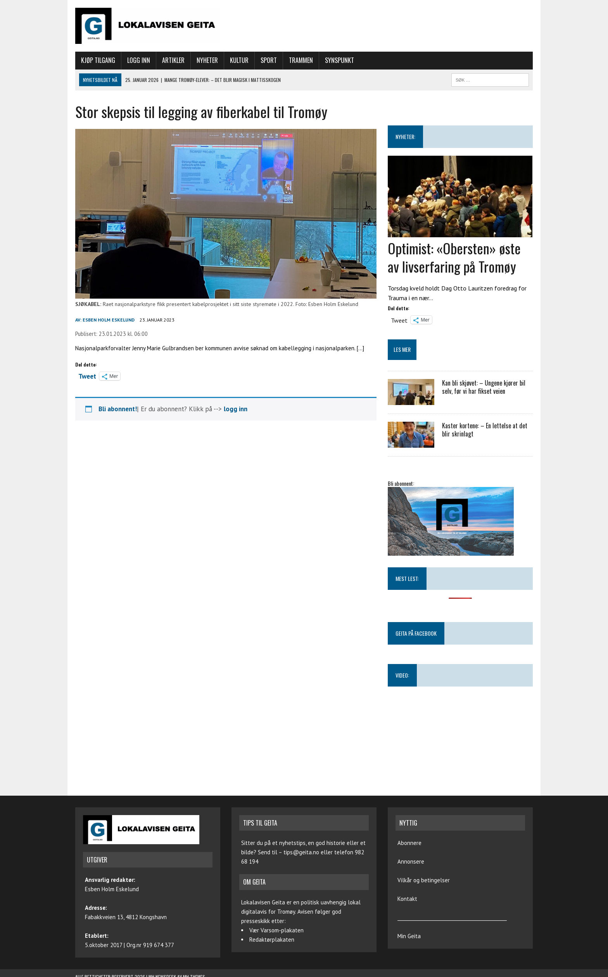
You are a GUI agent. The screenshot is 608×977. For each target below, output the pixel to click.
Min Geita (409, 936)
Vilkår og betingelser (423, 880)
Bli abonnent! (117, 409)
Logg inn (138, 60)
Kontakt (407, 898)
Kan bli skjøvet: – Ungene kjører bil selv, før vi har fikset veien (483, 387)
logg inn (235, 409)
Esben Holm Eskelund (109, 320)
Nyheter (207, 60)
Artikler (173, 60)
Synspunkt (339, 60)
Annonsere (410, 861)
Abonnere (409, 843)
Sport (269, 60)
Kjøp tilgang (98, 60)
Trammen (301, 60)
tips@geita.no (301, 852)
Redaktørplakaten (271, 939)
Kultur (239, 60)
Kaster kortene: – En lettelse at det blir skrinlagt (484, 429)
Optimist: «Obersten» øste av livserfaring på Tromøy (454, 257)
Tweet (87, 375)
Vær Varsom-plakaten (276, 930)
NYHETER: (405, 136)
